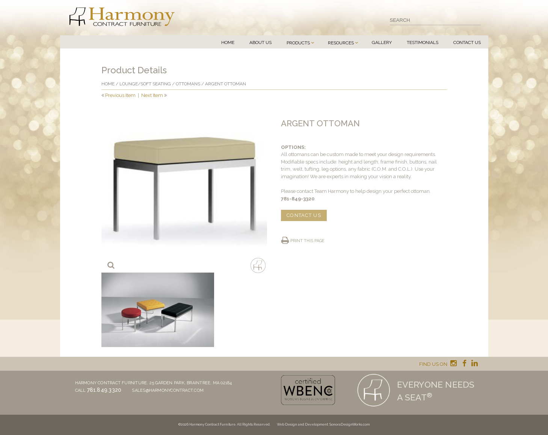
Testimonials (422, 42)
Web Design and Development (302, 424)
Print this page (307, 240)
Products (298, 42)
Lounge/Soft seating (145, 83)
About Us (260, 42)
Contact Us (467, 42)
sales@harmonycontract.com (168, 390)
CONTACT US (304, 215)
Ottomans (188, 83)
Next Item (152, 95)
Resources (341, 42)
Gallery (382, 42)
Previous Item (120, 95)
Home (227, 42)
